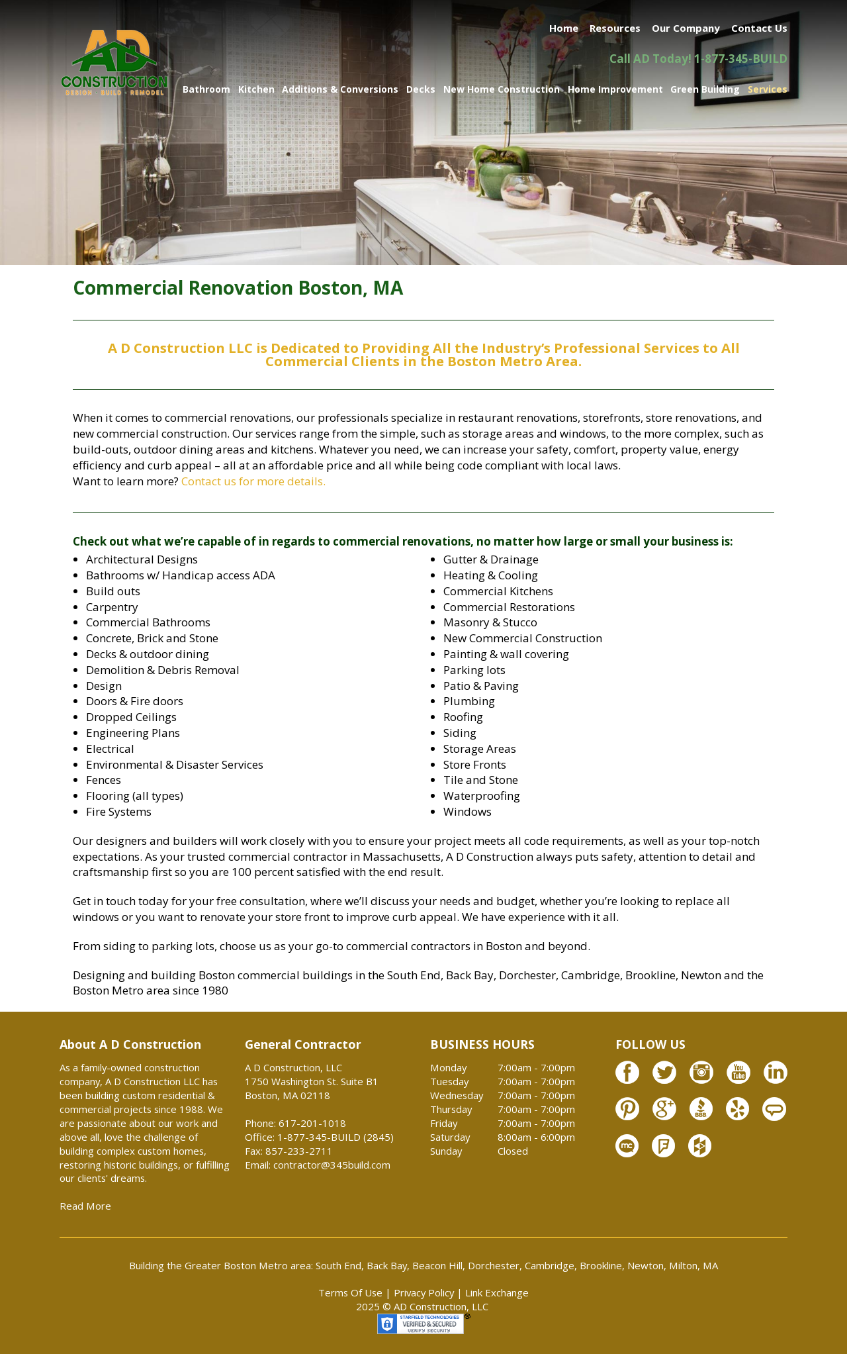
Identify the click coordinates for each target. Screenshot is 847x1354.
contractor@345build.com (331, 1164)
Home (563, 27)
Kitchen (256, 89)
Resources (615, 27)
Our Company (686, 27)
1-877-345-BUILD (740, 58)
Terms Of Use (350, 1292)
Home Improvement (615, 89)
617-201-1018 (312, 1123)
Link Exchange (497, 1292)
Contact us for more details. (253, 481)
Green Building (705, 89)
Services (767, 89)
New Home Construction (501, 89)
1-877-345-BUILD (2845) (335, 1136)
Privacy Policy (424, 1292)
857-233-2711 (299, 1150)
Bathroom (206, 89)
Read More (85, 1205)
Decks (420, 89)
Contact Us (759, 27)
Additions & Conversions (340, 89)
